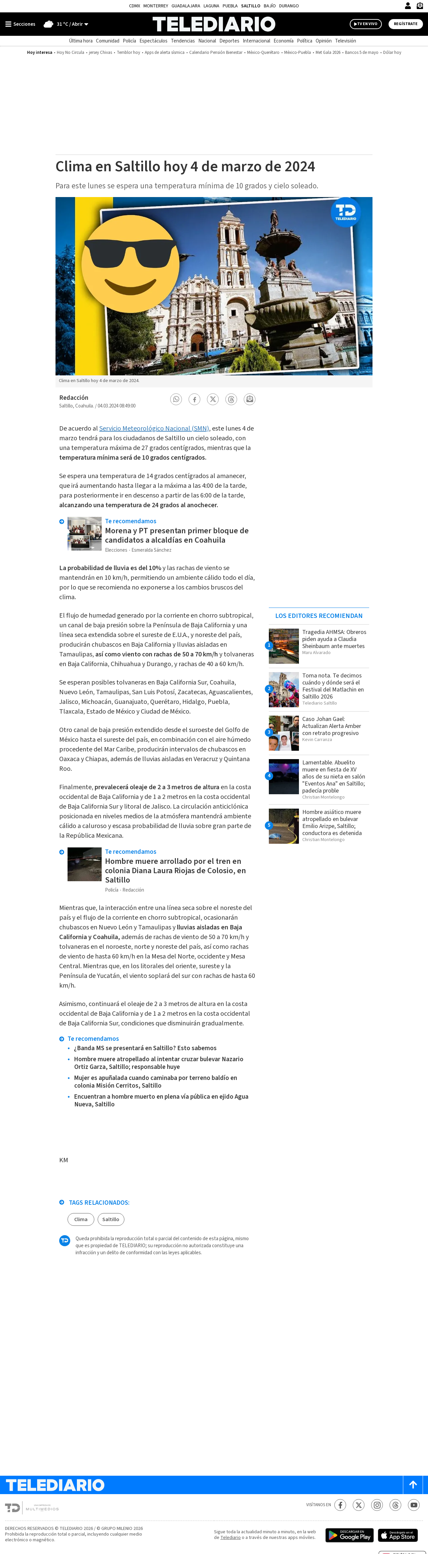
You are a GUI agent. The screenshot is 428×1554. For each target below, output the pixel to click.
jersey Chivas (100, 53)
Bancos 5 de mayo (362, 53)
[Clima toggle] (64, 24)
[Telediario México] (213, 24)
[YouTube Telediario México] (414, 1505)
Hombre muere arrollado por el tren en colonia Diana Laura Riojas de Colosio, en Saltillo (175, 870)
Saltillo (250, 6)
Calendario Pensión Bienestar (215, 53)
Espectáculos (153, 40)
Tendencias (183, 40)
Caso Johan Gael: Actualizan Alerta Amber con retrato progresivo (331, 726)
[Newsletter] (419, 7)
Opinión (324, 40)
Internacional (256, 40)
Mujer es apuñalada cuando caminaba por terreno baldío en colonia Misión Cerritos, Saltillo (155, 1082)
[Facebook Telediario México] (340, 1505)
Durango (289, 6)
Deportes (229, 40)
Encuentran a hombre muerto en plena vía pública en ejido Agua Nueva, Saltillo (161, 1100)
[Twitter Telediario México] (358, 1505)
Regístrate (406, 24)
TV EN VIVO (367, 24)
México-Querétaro (263, 53)
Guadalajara (186, 6)
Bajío (270, 6)
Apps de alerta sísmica (165, 53)
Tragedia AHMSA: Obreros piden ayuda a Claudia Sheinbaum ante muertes (334, 639)
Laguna (211, 6)
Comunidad (107, 40)
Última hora (81, 40)
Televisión (345, 40)
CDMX (134, 6)
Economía (284, 40)
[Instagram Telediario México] (377, 1505)
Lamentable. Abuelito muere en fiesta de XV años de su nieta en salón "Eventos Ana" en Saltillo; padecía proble (333, 776)
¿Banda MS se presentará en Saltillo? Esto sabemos (145, 1048)
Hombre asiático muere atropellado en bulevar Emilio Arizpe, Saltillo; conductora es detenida (332, 822)
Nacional (207, 40)
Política (304, 40)
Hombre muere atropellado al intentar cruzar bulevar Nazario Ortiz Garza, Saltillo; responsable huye (158, 1063)
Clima (81, 1219)
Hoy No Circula (70, 53)
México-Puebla (297, 53)
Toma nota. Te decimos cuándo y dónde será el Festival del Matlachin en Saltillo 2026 (333, 686)
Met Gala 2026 (328, 53)
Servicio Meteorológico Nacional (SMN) (154, 428)
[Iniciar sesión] (408, 5)
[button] (176, 399)
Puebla (230, 6)
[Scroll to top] (413, 1485)
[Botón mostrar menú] (21, 24)
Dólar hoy (392, 53)
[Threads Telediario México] (395, 1505)
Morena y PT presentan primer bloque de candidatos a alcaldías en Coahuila (177, 535)
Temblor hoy (128, 53)
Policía (129, 40)
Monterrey (155, 6)
